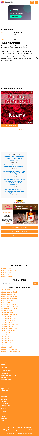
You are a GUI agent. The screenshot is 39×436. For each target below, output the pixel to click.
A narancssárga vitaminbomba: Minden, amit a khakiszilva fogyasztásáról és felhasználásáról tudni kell (14, 173)
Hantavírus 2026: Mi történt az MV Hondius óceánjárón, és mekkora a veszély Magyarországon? (14, 191)
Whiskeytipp (4, 364)
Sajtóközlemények (6, 389)
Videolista (4, 400)
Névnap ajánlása (17, 430)
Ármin (10, 308)
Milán (12, 327)
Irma (8, 294)
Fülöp (9, 290)
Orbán (10, 339)
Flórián (9, 296)
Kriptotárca (4, 409)
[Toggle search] (36, 2)
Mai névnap (4, 374)
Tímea (13, 294)
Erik (16, 324)
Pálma (15, 308)
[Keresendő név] (17, 283)
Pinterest (3, 420)
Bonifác (10, 316)
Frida (9, 300)
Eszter (13, 337)
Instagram (4, 418)
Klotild (9, 272)
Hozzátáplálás (5, 363)
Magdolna (11, 347)
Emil (15, 345)
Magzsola (4, 407)
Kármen (13, 270)
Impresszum (11, 427)
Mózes (16, 320)
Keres (35, 283)
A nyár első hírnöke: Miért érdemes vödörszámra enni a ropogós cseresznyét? (14, 158)
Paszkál (10, 322)
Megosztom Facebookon (9, 125)
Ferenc (10, 310)
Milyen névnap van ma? (20, 236)
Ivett (12, 300)
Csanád (10, 345)
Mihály (9, 304)
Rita (12, 333)
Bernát (10, 329)
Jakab (13, 290)
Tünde (9, 268)
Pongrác (10, 312)
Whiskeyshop (5, 403)
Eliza (9, 337)
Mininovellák (5, 401)
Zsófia (15, 318)
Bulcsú (9, 274)
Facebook (4, 415)
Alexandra (11, 324)
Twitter (3, 416)
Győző (14, 304)
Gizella (9, 302)
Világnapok (4, 377)
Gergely (9, 306)
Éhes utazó (4, 361)
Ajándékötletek (5, 405)
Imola (10, 314)
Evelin (14, 341)
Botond (10, 320)
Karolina (15, 306)
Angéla (10, 351)
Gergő (21, 306)
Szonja (10, 318)
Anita (9, 270)
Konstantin (11, 331)
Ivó (9, 327)
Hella (9, 343)
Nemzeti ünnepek (6, 379)
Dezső (10, 335)
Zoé (15, 292)
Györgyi (14, 298)
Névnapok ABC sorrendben (20, 227)
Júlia (9, 333)
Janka (10, 349)
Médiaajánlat (6, 430)
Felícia (15, 329)
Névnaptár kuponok (7, 371)
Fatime (9, 276)
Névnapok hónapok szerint (19, 231)
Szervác (14, 314)
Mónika (14, 296)
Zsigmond (10, 292)
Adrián (9, 298)
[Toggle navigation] (32, 2)
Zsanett (14, 349)
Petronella (16, 351)
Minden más (4, 390)
